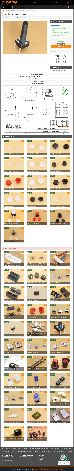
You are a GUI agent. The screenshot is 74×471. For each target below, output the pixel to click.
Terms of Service (59, 469)
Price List (40, 456)
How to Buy (40, 458)
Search (54, 2)
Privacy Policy (52, 469)
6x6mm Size (30, 10)
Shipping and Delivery (44, 469)
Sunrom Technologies (7, 459)
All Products (10, 10)
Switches (20, 10)
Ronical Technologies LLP (26, 455)
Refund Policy (37, 469)
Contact (22, 7)
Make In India (9, 450)
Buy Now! (61, 46)
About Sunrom (41, 455)
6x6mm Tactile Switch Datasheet (58, 70)
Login (70, 7)
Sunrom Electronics (7, 455)
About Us (15, 7)
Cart (68, 2)
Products (6, 7)
